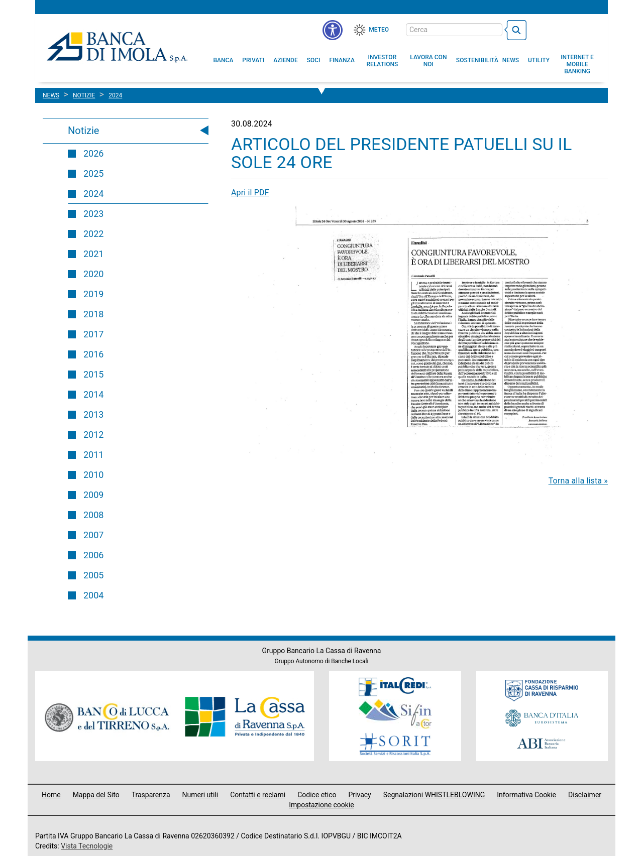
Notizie (83, 131)
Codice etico (316, 795)
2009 (93, 495)
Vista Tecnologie (87, 846)
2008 (93, 515)
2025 (93, 173)
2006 (93, 555)
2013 (93, 414)
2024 (93, 193)
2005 (93, 575)
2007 (93, 535)
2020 (93, 274)
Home (51, 795)
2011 (93, 454)
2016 (93, 354)
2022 (93, 233)
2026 (93, 153)
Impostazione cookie (321, 805)
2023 (93, 213)
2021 (93, 254)
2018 (93, 314)
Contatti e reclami (257, 795)
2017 (93, 334)
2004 (93, 595)
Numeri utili (200, 795)
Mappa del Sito (96, 795)
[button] (332, 30)
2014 (93, 394)
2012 (93, 434)
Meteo (379, 29)
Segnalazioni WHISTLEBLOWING (434, 795)
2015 (93, 374)
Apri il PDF (250, 192)
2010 (93, 474)
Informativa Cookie (526, 795)
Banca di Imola (117, 46)
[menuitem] (223, 60)
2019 (93, 294)
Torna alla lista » (578, 480)
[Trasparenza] (565, 29)
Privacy (360, 795)
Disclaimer (584, 795)
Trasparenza (151, 795)
